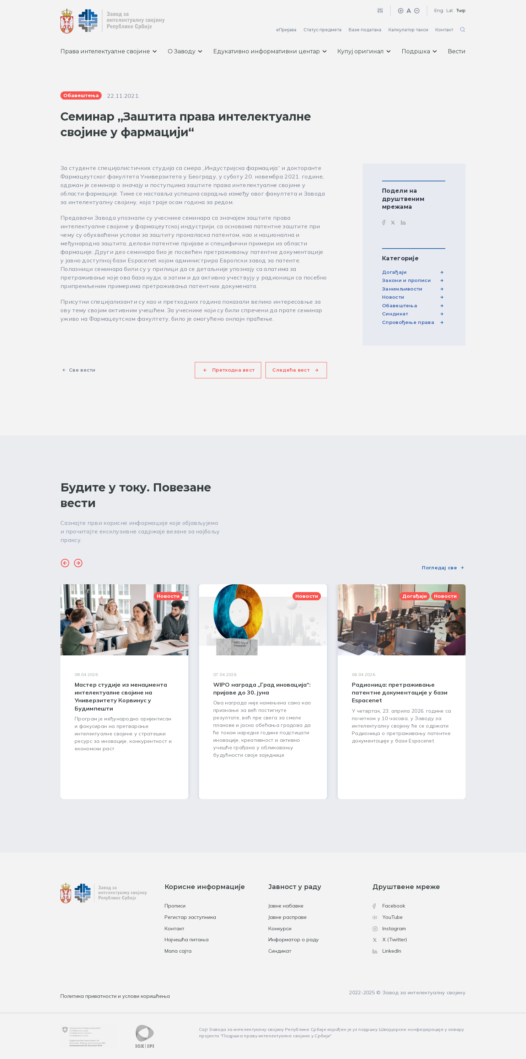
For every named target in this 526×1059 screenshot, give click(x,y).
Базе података (365, 29)
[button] (65, 564)
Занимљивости (402, 289)
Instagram (389, 928)
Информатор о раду (293, 939)
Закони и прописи (406, 280)
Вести (457, 51)
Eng (438, 10)
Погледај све (439, 567)
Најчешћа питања (187, 939)
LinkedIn (386, 951)
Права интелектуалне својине (108, 51)
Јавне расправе (287, 917)
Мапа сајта (178, 951)
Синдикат (395, 313)
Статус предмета (323, 29)
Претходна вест (233, 370)
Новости (393, 297)
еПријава (286, 29)
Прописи (175, 906)
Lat (449, 10)
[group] (124, 691)
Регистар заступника (190, 917)
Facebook (388, 906)
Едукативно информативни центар (270, 51)
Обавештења (399, 305)
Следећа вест (291, 370)
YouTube (387, 917)
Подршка (419, 51)
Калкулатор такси (408, 29)
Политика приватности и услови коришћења (115, 996)
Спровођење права (408, 322)
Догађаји (394, 272)
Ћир (461, 10)
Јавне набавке (286, 906)
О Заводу (185, 51)
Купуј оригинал (364, 51)
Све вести (82, 370)
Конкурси (279, 928)
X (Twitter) (389, 939)
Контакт (444, 29)
